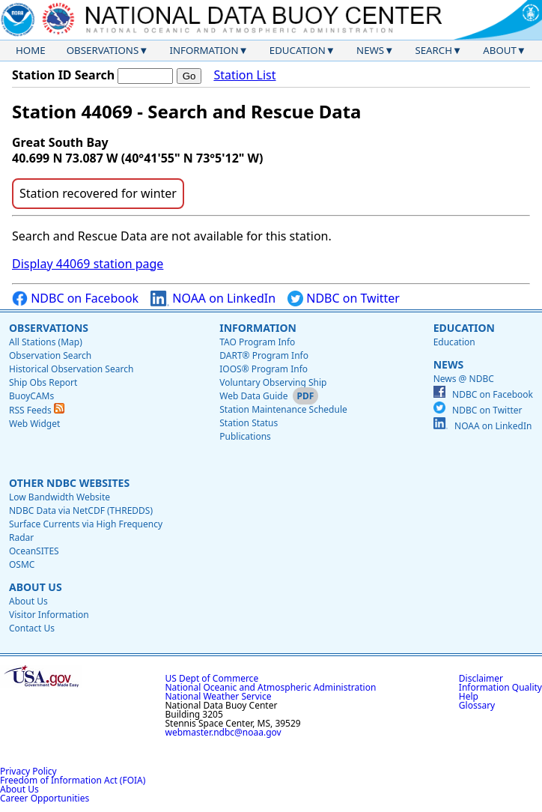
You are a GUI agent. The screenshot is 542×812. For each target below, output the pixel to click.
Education (298, 50)
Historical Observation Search (71, 369)
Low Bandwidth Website (59, 497)
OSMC (21, 564)
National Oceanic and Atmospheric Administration (271, 687)
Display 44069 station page (87, 263)
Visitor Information (49, 614)
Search (433, 50)
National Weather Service (218, 696)
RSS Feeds (36, 410)
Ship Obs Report (43, 382)
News (370, 50)
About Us (35, 587)
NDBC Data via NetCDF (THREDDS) (81, 510)
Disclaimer (481, 678)
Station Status (248, 422)
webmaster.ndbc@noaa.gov (223, 732)
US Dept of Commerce (212, 678)
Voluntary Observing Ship (272, 382)
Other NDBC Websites (69, 483)
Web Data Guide (253, 396)
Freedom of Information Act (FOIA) (72, 780)
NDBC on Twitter (343, 298)
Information (204, 50)
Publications (245, 436)
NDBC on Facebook (75, 298)
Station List (244, 75)
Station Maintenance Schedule (283, 409)
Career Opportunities (44, 798)
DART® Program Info (263, 355)
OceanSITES (34, 551)
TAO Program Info (257, 342)
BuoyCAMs (31, 396)
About (500, 50)
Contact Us (32, 628)
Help (468, 696)
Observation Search (50, 355)
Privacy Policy (28, 771)
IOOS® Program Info (263, 369)
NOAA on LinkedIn (212, 298)
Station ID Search (63, 75)
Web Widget (34, 423)
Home (31, 50)
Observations (102, 50)
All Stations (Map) (45, 342)
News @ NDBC (463, 378)
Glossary (477, 705)
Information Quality (500, 687)
